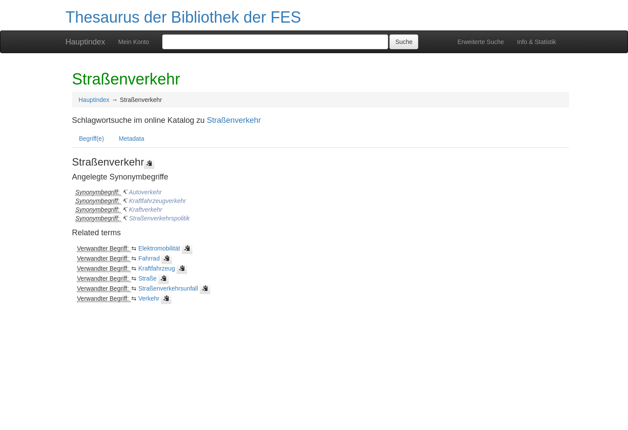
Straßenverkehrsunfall (168, 288)
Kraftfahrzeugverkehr (157, 200)
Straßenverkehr (234, 120)
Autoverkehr (145, 192)
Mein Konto (133, 41)
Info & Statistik (536, 41)
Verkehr (148, 298)
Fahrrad (149, 258)
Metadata (131, 138)
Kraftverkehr (145, 209)
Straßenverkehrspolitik (159, 218)
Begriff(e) (91, 138)
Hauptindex (85, 41)
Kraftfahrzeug (156, 268)
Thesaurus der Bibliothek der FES (183, 17)
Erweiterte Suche (480, 41)
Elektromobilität (159, 248)
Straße (147, 278)
